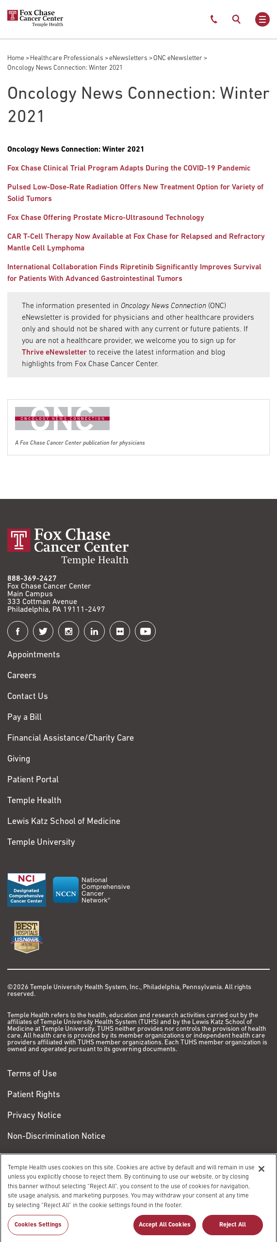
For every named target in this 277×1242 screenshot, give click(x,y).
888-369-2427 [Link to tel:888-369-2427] (32, 579)
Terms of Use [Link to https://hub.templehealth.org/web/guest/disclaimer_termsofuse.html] (32, 1074)
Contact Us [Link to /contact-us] (27, 696)
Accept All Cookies (165, 1229)
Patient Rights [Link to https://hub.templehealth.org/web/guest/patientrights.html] (33, 1095)
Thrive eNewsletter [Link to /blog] (54, 353)
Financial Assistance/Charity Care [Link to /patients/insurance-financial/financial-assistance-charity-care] (70, 738)
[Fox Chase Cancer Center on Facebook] (17, 631)
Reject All (232, 1229)
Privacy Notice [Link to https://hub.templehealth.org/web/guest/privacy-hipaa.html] (34, 1115)
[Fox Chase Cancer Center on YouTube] (145, 631)
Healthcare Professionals (66, 58)
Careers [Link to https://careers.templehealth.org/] (21, 676)
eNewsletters (128, 58)
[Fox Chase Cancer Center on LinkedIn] (94, 631)
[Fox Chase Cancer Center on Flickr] (120, 631)
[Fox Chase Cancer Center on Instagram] (68, 631)
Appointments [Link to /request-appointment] (33, 655)
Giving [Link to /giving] (19, 759)
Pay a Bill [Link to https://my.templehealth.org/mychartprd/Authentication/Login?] (24, 717)
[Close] (261, 1172)
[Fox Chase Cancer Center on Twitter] (43, 631)
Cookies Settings (38, 1229)
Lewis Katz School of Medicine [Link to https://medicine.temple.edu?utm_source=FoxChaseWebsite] (63, 821)
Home (15, 58)
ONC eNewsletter (177, 58)
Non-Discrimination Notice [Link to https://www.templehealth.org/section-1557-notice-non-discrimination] (56, 1136)
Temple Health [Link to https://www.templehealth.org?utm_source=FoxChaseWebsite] (34, 801)
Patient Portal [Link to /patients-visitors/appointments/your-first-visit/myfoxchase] (33, 780)
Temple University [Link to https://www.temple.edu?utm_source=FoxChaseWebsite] (41, 842)
